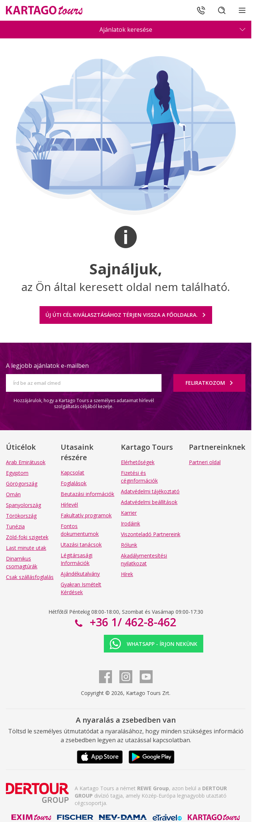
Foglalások (73, 483)
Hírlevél (69, 504)
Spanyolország (23, 504)
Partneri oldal (205, 462)
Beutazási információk (87, 493)
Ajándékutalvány (80, 573)
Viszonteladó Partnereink (150, 534)
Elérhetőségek (137, 462)
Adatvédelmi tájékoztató (150, 491)
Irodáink (130, 523)
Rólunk (129, 544)
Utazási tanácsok (81, 544)
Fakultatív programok (86, 515)
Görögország (21, 483)
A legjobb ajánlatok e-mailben (47, 366)
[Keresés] (221, 10)
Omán (13, 494)
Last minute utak (26, 547)
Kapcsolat (72, 472)
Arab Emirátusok (25, 462)
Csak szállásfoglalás (30, 576)
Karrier (129, 512)
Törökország (21, 515)
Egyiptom (17, 472)
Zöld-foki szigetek (27, 537)
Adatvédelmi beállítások (149, 502)
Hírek (127, 574)
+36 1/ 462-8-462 (131, 622)
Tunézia (15, 526)
